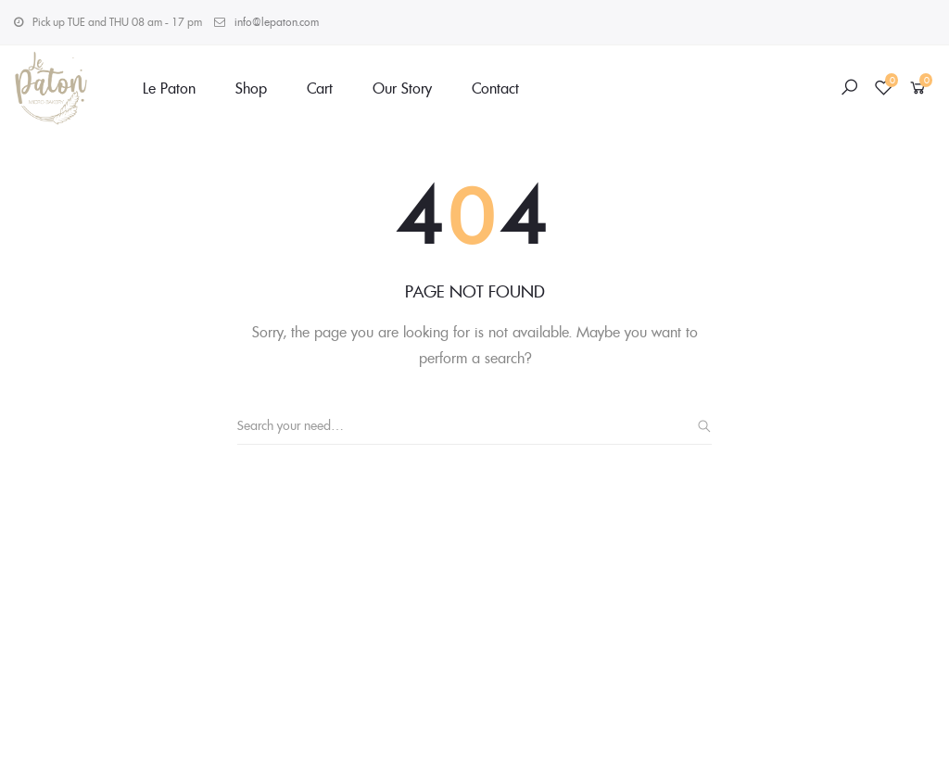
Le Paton (169, 88)
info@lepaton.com (276, 22)
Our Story (402, 88)
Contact (495, 88)
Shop (251, 88)
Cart (320, 88)
